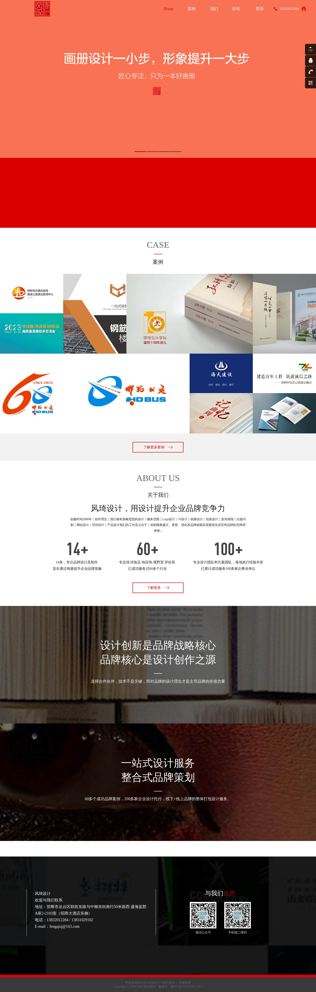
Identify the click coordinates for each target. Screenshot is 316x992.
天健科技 (185, 982)
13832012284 (289, 9)
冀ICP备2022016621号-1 (187, 986)
